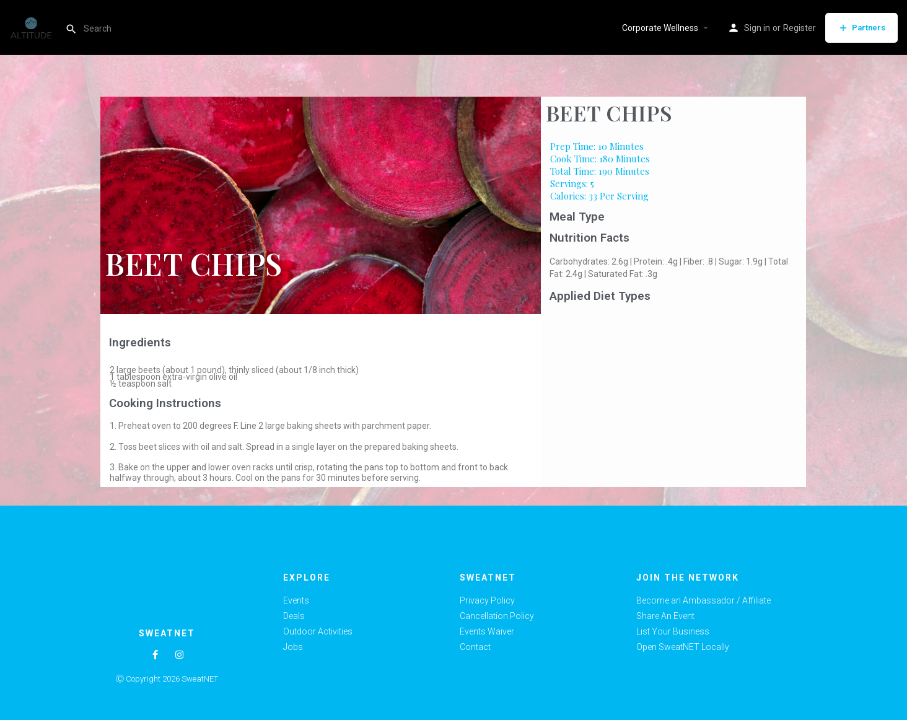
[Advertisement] (674, 400)
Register (799, 28)
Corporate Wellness (660, 28)
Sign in (757, 28)
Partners (861, 27)
